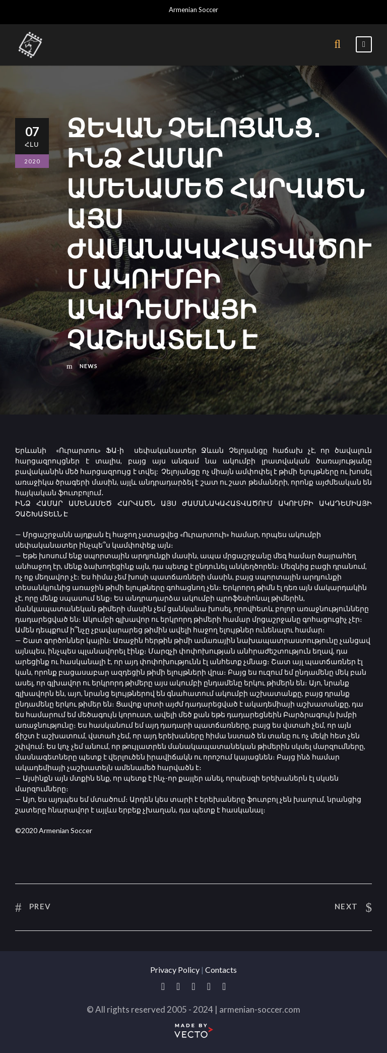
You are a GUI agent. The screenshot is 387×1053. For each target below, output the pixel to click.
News (89, 366)
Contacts (221, 969)
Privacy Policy (175, 969)
